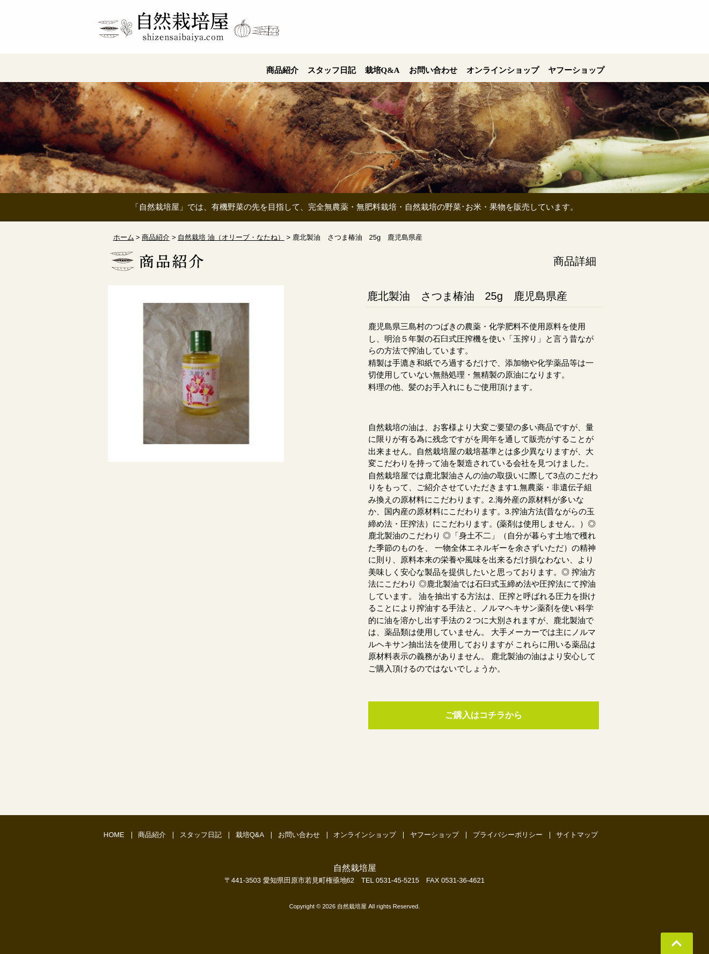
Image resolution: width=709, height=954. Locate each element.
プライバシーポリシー (508, 835)
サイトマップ (577, 835)
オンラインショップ (364, 835)
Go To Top (677, 943)
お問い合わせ (299, 835)
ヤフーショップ (434, 835)
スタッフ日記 (201, 835)
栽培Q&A (250, 835)
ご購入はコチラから (483, 715)
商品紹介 (152, 835)
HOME (114, 835)
